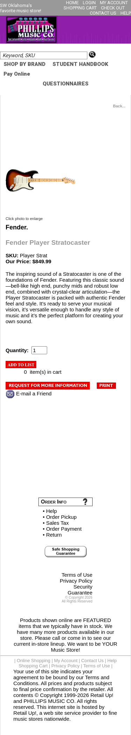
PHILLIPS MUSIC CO (49, 701)
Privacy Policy (76, 581)
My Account (66, 660)
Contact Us (92, 660)
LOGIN (89, 2)
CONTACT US (103, 13)
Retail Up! (102, 695)
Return (54, 535)
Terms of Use (76, 575)
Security (82, 587)
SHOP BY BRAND (24, 64)
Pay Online (16, 74)
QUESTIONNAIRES (65, 84)
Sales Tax (57, 523)
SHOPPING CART (80, 7)
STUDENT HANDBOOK (80, 64)
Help (51, 511)
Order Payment (64, 529)
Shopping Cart (33, 665)
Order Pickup (61, 517)
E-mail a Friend (34, 393)
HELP (126, 13)
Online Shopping (33, 660)
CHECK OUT (113, 7)
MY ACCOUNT (114, 2)
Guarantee (80, 593)
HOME (72, 2)
